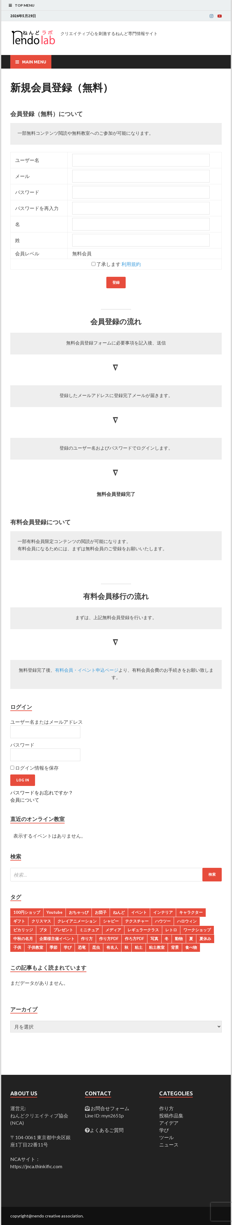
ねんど (119, 912)
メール (22, 176)
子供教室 (35, 947)
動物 (179, 938)
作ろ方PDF (134, 938)
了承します (116, 264)
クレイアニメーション (77, 921)
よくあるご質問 (107, 1130)
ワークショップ (197, 929)
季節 (53, 947)
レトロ (171, 929)
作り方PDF (108, 938)
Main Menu (34, 62)
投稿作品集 (171, 1115)
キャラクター (191, 912)
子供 (17, 947)
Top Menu (24, 5)
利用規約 (131, 264)
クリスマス (41, 921)
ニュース (169, 1144)
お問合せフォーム (109, 1108)
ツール (166, 1137)
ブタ (43, 929)
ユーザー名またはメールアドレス (46, 722)
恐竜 (82, 947)
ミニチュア (89, 929)
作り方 (87, 938)
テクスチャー (137, 921)
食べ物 (191, 947)
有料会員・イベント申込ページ (86, 670)
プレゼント (63, 929)
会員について (24, 800)
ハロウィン (187, 921)
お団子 (101, 912)
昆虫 (96, 947)
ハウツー (163, 921)
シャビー (111, 921)
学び (68, 947)
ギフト (19, 921)
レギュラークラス (143, 929)
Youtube (55, 912)
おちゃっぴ (79, 912)
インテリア (163, 912)
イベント (139, 912)
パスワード (27, 192)
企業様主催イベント (57, 938)
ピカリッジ (23, 929)
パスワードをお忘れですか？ (41, 792)
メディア (113, 929)
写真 (154, 938)
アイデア (169, 1123)
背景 (175, 947)
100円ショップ (26, 912)
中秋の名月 (23, 938)
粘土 (139, 947)
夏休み (205, 938)
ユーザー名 (27, 160)
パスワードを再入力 (37, 208)
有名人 (112, 947)
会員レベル (27, 253)
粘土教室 (157, 947)
